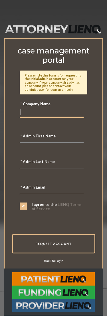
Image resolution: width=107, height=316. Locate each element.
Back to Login (53, 261)
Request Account (54, 243)
